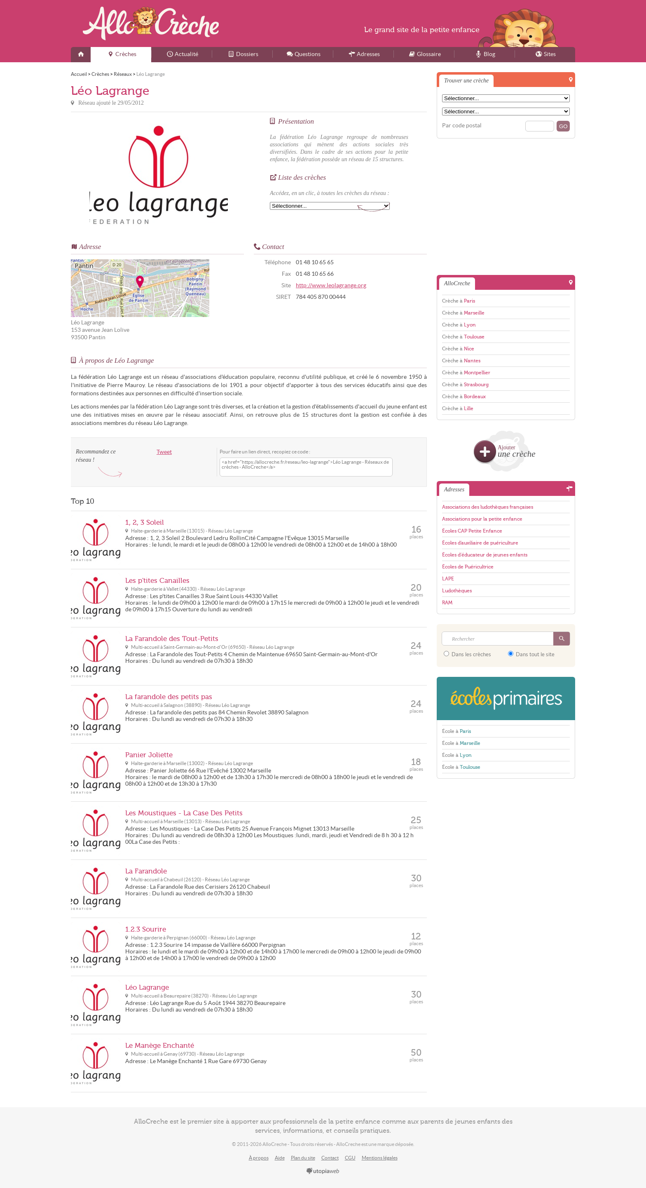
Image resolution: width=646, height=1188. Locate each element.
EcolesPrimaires (506, 698)
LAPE (448, 579)
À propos (259, 1157)
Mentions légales (380, 1157)
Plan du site (303, 1157)
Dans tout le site (531, 654)
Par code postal (462, 125)
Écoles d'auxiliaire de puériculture (480, 543)
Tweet (164, 452)
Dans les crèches (467, 654)
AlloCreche (151, 23)
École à (456, 731)
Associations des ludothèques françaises (487, 507)
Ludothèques (457, 591)
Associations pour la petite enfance (482, 519)
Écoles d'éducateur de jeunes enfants (484, 555)
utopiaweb (323, 1171)
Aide (280, 1157)
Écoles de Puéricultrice (468, 567)
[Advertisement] (506, 206)
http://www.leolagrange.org (331, 285)
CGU (350, 1157)
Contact (330, 1157)
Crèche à (458, 301)
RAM (447, 603)
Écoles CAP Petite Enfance (472, 531)
